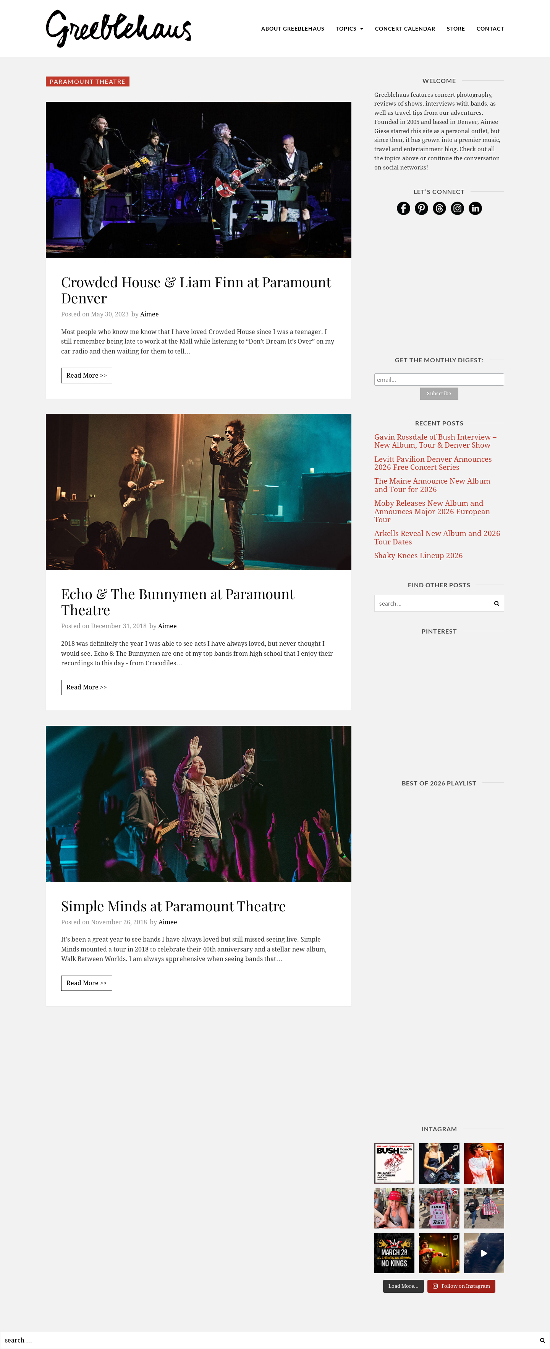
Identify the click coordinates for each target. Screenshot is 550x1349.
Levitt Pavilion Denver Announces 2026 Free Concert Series (433, 463)
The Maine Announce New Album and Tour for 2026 (432, 485)
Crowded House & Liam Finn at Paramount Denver (196, 289)
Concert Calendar (405, 28)
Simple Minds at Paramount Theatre (173, 905)
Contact (490, 28)
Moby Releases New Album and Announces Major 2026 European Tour (432, 511)
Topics (350, 28)
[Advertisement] (198, 1090)
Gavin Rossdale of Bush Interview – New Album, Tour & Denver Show (435, 441)
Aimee (149, 314)
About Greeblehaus (293, 28)
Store (456, 28)
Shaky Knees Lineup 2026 (418, 556)
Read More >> (86, 375)
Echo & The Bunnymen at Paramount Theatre (177, 601)
